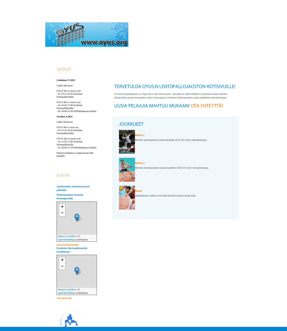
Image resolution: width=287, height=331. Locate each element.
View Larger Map (64, 298)
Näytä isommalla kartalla (67, 244)
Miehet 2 (139, 163)
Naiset (138, 191)
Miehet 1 (139, 135)
